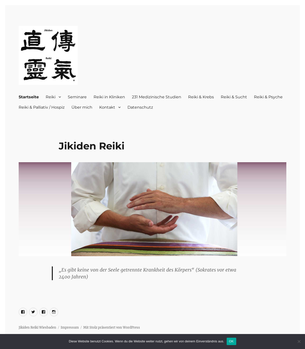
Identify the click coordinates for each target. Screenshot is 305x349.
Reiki (50, 97)
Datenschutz (140, 107)
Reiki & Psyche (268, 97)
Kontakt (107, 107)
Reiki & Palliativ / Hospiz (42, 107)
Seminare (77, 97)
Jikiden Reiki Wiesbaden (37, 327)
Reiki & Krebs (201, 97)
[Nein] (298, 341)
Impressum (70, 327)
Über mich (81, 107)
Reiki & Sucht (234, 97)
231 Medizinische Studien (156, 97)
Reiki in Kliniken (109, 97)
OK (231, 341)
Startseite (29, 97)
